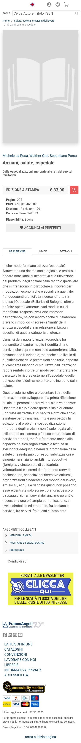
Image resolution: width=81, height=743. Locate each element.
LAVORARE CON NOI (20, 660)
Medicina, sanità (21, 535)
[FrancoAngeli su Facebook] (5, 636)
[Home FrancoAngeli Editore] (14, 5)
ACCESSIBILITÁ (16, 675)
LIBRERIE (11, 665)
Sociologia (17, 550)
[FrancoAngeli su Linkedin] (10, 636)
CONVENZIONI (15, 655)
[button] (31, 5)
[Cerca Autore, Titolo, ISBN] (42, 13)
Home (6, 20)
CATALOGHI (13, 649)
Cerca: (6, 13)
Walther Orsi (38, 156)
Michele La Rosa (15, 156)
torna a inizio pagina (40, 737)
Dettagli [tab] (66, 251)
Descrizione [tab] (17, 251)
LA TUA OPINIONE (18, 644)
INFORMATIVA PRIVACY (22, 670)
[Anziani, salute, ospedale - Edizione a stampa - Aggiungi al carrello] (74, 190)
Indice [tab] (43, 251)
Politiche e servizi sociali (27, 542)
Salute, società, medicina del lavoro (34, 20)
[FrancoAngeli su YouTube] (20, 636)
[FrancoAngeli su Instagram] (15, 636)
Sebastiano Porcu (63, 156)
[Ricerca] (76, 13)
